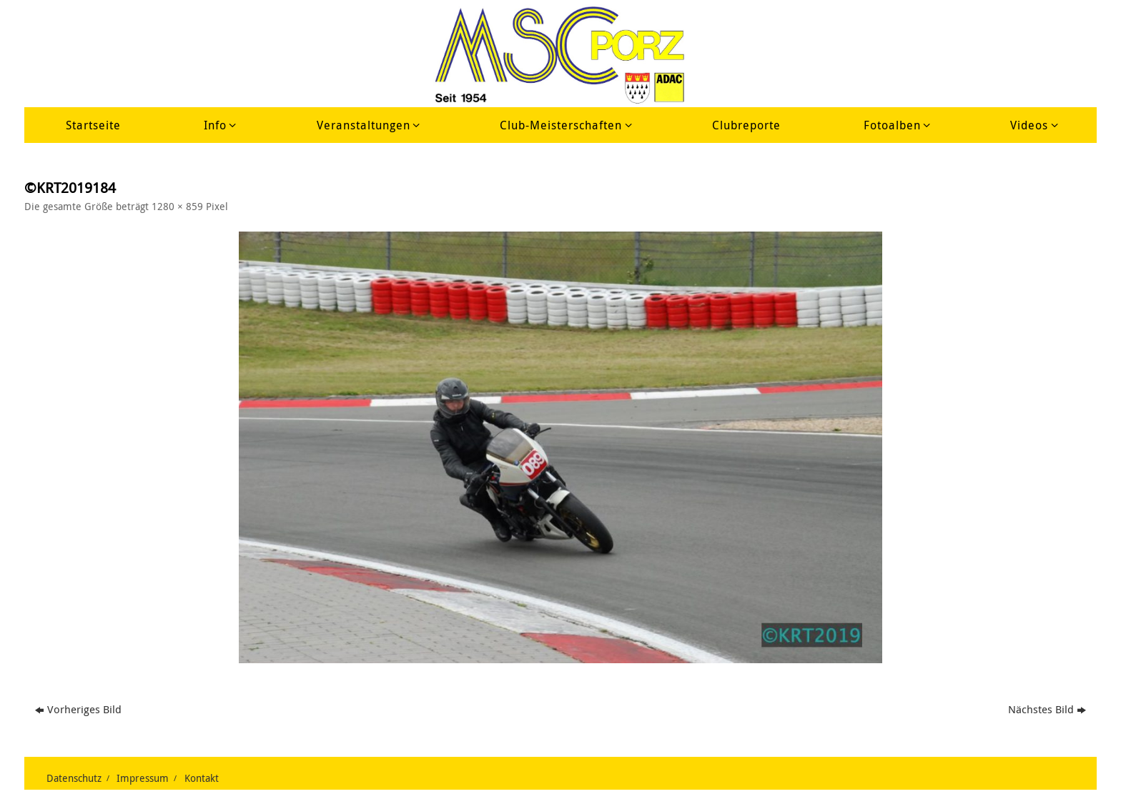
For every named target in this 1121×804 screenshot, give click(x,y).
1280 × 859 (177, 206)
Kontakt (201, 778)
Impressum (143, 778)
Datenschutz (74, 778)
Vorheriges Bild (78, 709)
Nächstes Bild (1047, 709)
